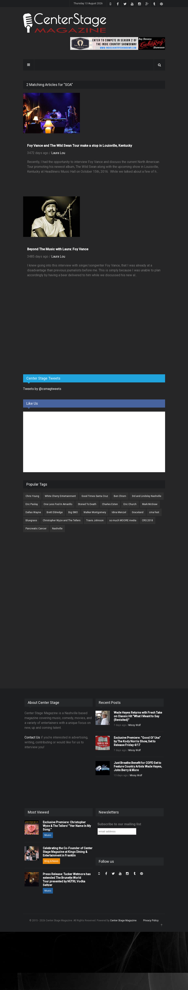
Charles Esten (110, 504)
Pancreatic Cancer (36, 528)
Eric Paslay (32, 504)
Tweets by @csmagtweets (42, 389)
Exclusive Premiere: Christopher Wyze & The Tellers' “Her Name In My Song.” (67, 826)
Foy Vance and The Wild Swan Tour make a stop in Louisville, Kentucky (79, 146)
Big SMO (73, 512)
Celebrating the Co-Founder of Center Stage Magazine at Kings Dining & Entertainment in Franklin (67, 852)
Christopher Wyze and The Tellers (62, 520)
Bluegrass (31, 520)
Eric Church (130, 504)
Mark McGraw (149, 504)
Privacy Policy (151, 920)
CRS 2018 (147, 520)
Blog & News (51, 861)
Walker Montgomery (95, 512)
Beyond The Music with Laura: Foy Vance (57, 249)
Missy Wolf (134, 725)
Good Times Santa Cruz (95, 496)
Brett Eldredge (55, 512)
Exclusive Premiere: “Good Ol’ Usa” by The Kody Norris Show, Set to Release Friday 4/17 (137, 741)
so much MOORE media (122, 520)
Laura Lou (58, 153)
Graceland (137, 512)
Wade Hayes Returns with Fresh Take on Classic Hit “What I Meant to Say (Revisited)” (138, 716)
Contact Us (32, 737)
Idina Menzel (119, 512)
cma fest (154, 512)
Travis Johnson (95, 520)
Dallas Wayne (33, 512)
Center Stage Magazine (123, 920)
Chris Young (32, 496)
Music (47, 835)
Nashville (57, 528)
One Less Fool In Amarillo (58, 504)
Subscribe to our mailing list (119, 824)
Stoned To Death (87, 504)
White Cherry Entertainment (60, 496)
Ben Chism (120, 496)
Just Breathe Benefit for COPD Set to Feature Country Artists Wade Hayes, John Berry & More (138, 766)
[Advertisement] (53, 339)
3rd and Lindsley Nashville (146, 496)
